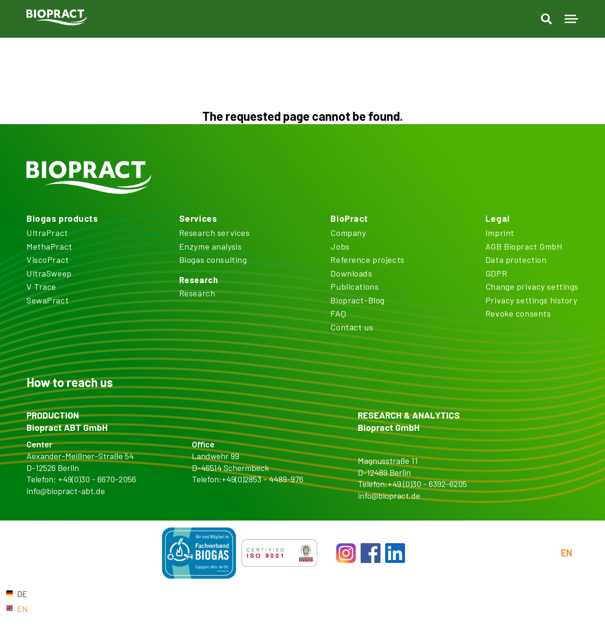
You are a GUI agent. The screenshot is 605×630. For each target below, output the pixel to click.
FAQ (338, 313)
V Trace (41, 286)
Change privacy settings (532, 286)
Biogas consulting (213, 259)
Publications (354, 286)
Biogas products (62, 218)
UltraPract (47, 232)
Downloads (351, 273)
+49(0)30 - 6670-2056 (97, 479)
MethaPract (49, 246)
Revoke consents (518, 313)
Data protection (516, 259)
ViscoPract (47, 259)
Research (198, 280)
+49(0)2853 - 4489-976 (262, 479)
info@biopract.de (389, 495)
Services (198, 218)
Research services (214, 232)
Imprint (499, 232)
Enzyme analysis (210, 246)
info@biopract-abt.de (65, 491)
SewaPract (47, 300)
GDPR (496, 273)
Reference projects (367, 259)
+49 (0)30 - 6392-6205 (427, 484)
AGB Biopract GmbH (524, 246)
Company (348, 232)
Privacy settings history (531, 300)
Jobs (339, 246)
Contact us (351, 327)
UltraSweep (49, 273)
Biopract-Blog (357, 300)
